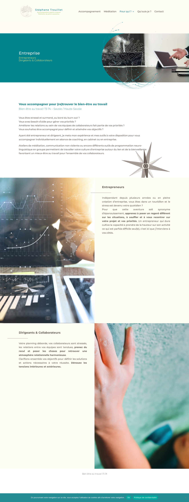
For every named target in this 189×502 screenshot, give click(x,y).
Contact (159, 12)
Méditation (110, 12)
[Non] (185, 497)
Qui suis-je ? (144, 12)
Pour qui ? (125, 12)
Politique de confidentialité (145, 497)
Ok (128, 497)
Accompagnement (90, 12)
